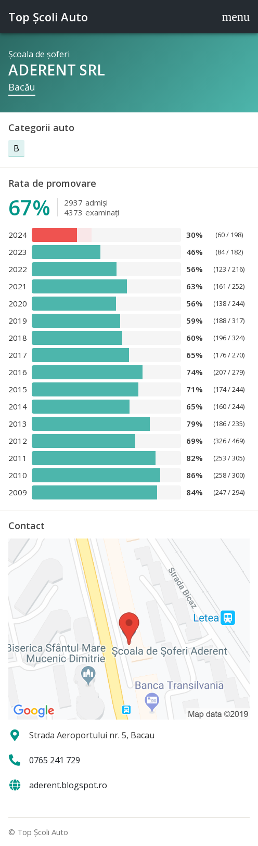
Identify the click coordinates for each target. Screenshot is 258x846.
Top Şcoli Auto (48, 16)
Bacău (21, 87)
